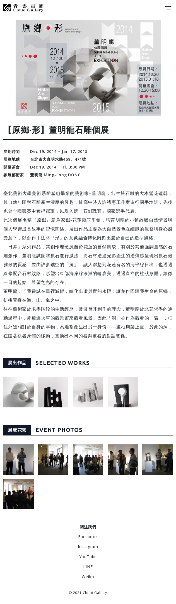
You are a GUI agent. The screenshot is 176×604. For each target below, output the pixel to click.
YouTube (88, 556)
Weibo (88, 576)
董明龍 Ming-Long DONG (55, 174)
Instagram (88, 546)
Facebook (88, 536)
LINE (88, 566)
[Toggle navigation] (168, 7)
